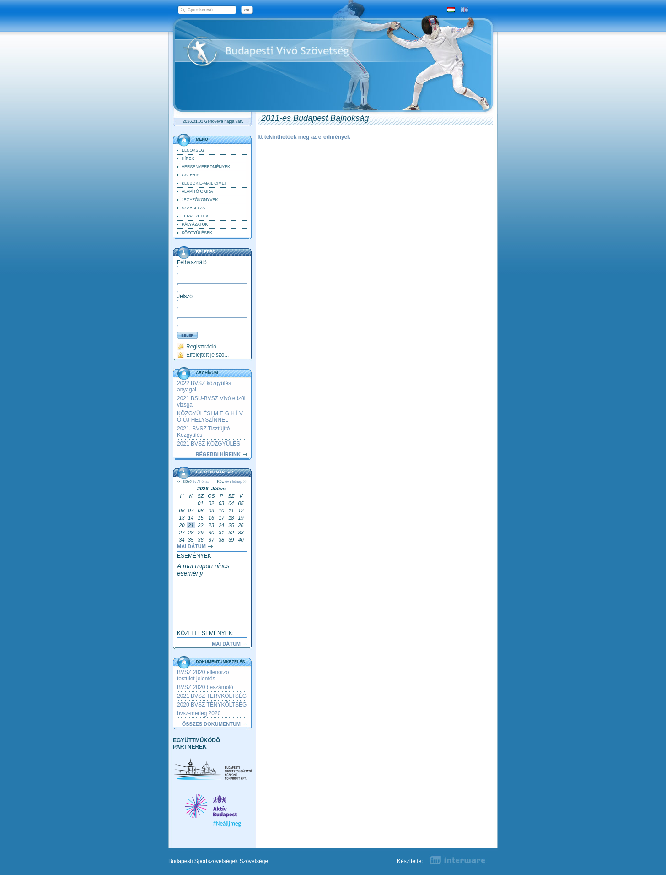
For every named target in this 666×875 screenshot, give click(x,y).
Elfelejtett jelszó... (207, 355)
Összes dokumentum (211, 724)
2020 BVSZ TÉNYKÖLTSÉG (212, 704)
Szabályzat (194, 208)
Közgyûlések (197, 232)
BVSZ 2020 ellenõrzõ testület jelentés (203, 675)
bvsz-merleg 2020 (198, 713)
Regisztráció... (203, 346)
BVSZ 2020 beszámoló (205, 687)
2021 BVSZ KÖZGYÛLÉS (208, 443)
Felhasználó (192, 262)
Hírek (188, 158)
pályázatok (195, 224)
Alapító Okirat (198, 191)
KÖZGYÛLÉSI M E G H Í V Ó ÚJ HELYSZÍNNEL (210, 416)
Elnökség (193, 150)
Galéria (190, 175)
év (194, 481)
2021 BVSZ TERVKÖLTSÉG (212, 696)
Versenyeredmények (206, 166)
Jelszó (185, 296)
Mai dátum (191, 546)
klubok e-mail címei (204, 183)
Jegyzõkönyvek (200, 199)
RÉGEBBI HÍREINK (218, 454)
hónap (204, 481)
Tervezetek (195, 216)
